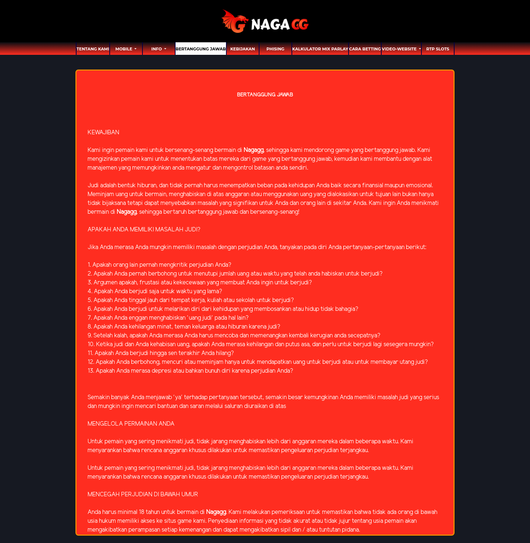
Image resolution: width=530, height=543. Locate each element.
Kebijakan (242, 49)
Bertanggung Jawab (201, 49)
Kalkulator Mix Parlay (320, 49)
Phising (275, 49)
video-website (400, 49)
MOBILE (124, 49)
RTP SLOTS (437, 49)
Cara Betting (365, 49)
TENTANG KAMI (93, 49)
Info (157, 49)
